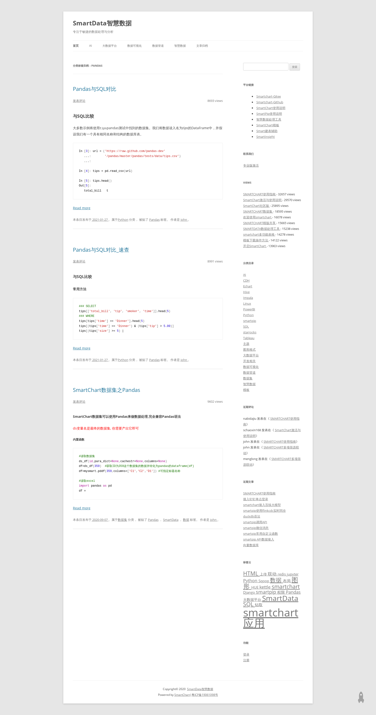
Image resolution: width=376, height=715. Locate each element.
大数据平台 (109, 46)
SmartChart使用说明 (270, 108)
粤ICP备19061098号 (205, 695)
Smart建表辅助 (266, 131)
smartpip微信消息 (256, 528)
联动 (273, 574)
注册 (246, 660)
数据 (186, 519)
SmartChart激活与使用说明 (262, 200)
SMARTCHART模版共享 (259, 223)
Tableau (248, 338)
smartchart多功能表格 (259, 234)
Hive (246, 292)
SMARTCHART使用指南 (259, 194)
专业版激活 (251, 165)
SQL (246, 326)
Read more (81, 207)
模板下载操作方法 (256, 240)
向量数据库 (251, 545)
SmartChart (182, 695)
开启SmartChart (255, 246)
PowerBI (249, 309)
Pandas (154, 219)
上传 (264, 574)
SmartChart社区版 (256, 205)
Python (123, 219)
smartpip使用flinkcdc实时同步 (264, 510)
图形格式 (249, 349)
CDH (246, 280)
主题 (246, 344)
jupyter (293, 574)
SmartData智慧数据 (102, 23)
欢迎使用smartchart (257, 217)
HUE (255, 587)
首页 (76, 46)
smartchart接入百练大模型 (262, 505)
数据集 (122, 519)
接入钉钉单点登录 (255, 499)
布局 (287, 580)
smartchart (286, 586)
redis (282, 574)
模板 (246, 390)
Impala (248, 298)
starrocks (249, 332)
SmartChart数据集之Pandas (106, 389)
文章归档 (202, 46)
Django (249, 592)
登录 (246, 654)
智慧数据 (180, 46)
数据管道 (158, 46)
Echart (247, 286)
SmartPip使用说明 (269, 113)
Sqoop (264, 580)
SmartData (170, 519)
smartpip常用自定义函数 (260, 533)
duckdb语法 (251, 516)
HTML (251, 573)
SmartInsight (265, 136)
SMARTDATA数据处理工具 (261, 229)
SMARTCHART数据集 (258, 211)
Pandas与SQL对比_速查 (101, 249)
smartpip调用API (255, 522)
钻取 (259, 604)
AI (90, 46)
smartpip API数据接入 (258, 539)
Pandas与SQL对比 (94, 88)
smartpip (249, 321)
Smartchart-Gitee (268, 96)
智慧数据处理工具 (268, 119)
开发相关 (249, 361)
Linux (247, 303)
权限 (281, 592)
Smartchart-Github (269, 102)
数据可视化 (134, 46)
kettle (265, 587)
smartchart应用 (270, 617)
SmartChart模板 (267, 125)
